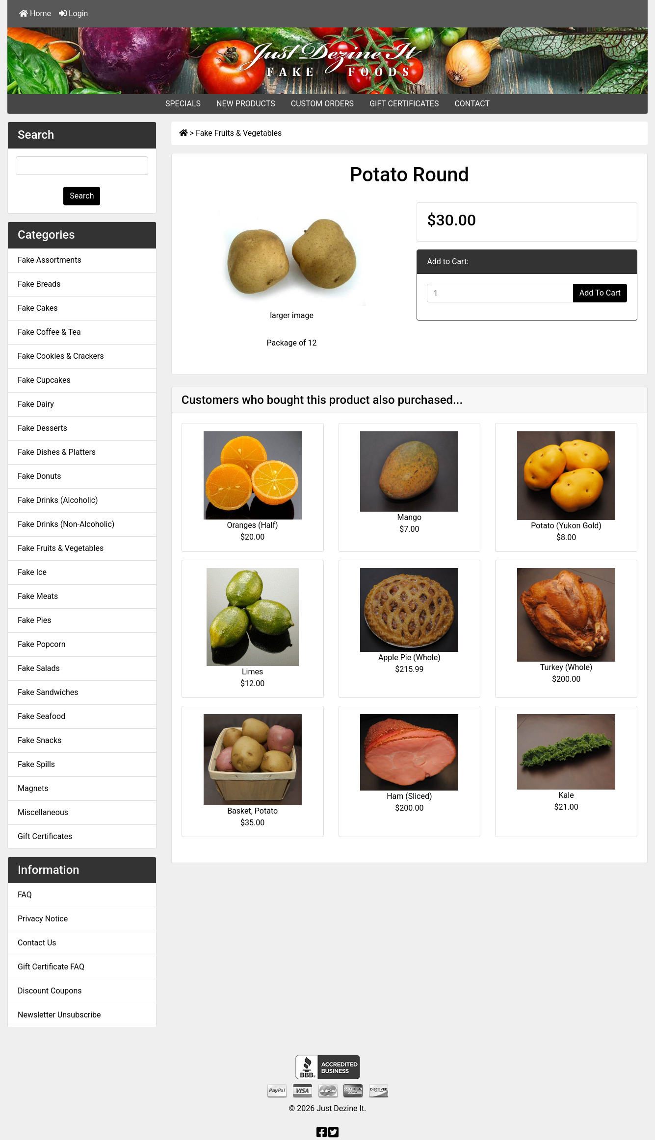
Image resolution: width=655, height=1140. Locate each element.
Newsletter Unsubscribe (59, 1014)
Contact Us (37, 942)
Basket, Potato (252, 811)
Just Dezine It (340, 1108)
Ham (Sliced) (409, 796)
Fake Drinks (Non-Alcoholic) (66, 524)
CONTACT (472, 103)
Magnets (33, 788)
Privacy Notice (43, 918)
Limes (252, 671)
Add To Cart (600, 292)
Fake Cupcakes (44, 380)
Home (35, 13)
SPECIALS (183, 103)
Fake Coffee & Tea (49, 332)
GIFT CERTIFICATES (404, 103)
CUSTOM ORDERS (322, 103)
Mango (409, 517)
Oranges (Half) (252, 525)
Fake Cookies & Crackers (61, 356)
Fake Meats (38, 596)
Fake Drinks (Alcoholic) (58, 500)
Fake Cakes (38, 308)
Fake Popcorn (42, 644)
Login (73, 13)
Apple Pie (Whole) (409, 657)
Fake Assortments (49, 260)
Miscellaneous (43, 812)
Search (82, 195)
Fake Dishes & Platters (57, 452)
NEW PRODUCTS (245, 103)
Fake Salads (39, 668)
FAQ (25, 894)
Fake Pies (34, 620)
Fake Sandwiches (48, 692)
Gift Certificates (45, 836)
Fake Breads (39, 284)
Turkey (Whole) (566, 667)
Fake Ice (32, 572)
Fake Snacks (39, 740)
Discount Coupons (50, 990)
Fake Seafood (41, 716)
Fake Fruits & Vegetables (239, 133)
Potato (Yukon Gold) (566, 525)
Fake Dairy (36, 404)
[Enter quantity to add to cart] (500, 293)
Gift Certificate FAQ (51, 966)
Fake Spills (36, 764)
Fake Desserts (42, 428)
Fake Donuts (39, 476)
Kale (566, 795)
